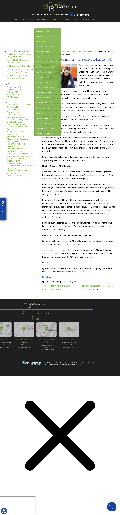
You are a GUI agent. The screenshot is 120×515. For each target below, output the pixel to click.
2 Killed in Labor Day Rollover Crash (22, 66)
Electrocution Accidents (17, 126)
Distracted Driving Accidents (19, 119)
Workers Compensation (17, 170)
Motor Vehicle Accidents (17, 139)
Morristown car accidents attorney (59, 250)
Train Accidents (14, 161)
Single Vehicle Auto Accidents (19, 156)
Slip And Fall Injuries (16, 158)
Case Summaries (65, 20)
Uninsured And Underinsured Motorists (20, 167)
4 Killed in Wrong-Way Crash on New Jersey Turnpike (23, 55)
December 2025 (14, 87)
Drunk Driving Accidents (17, 124)
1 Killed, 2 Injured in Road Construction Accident (18, 76)
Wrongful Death (14, 175)
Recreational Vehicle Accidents (20, 153)
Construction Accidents (17, 117)
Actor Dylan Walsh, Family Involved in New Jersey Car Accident (23, 70)
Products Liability (14, 151)
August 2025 (12, 97)
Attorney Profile (26, 20)
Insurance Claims (14, 134)
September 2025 (14, 94)
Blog (94, 20)
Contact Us (102, 20)
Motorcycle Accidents (16, 141)
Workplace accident (15, 173)
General (10, 129)
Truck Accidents (14, 163)
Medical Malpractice (15, 136)
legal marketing (60, 364)
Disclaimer (94, 363)
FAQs (75, 20)
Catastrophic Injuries (16, 114)
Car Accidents (89, 51)
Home (16, 20)
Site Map (87, 363)
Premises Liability (14, 148)
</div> (18, 505)
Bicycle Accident (14, 107)
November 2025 (14, 89)
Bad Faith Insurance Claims (19, 104)
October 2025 (13, 92)
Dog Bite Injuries (14, 122)
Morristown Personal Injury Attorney (58, 51)
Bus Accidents (13, 109)
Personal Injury (42, 20)
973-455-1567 (82, 14)
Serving (53, 20)
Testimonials (84, 20)
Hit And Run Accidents (16, 131)
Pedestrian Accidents (16, 144)
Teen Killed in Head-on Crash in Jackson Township (21, 61)
